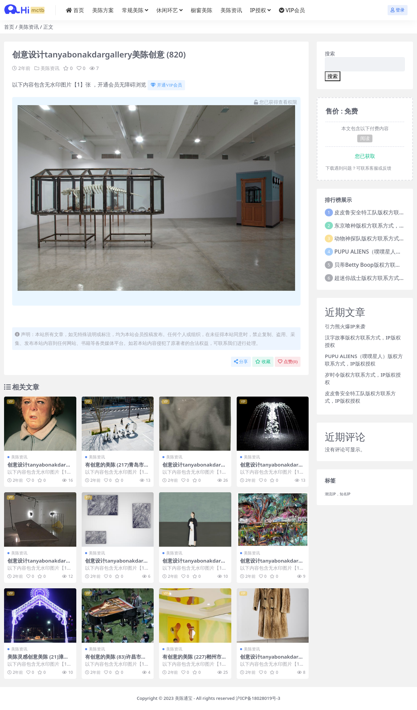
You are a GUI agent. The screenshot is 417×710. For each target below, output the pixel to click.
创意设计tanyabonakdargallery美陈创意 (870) (272, 659)
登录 (398, 10)
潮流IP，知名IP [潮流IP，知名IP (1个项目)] (337, 494)
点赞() (287, 361)
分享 (241, 361)
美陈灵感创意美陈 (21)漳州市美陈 (38, 659)
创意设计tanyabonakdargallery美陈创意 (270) (272, 563)
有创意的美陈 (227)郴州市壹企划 (194, 659)
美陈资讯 (29, 26)
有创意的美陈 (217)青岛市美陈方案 (117, 467)
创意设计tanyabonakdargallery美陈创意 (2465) (194, 563)
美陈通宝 (183, 698)
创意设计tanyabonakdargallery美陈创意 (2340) (117, 563)
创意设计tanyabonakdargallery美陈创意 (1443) (39, 563)
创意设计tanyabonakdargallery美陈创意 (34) (194, 467)
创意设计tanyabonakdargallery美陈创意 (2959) (272, 467)
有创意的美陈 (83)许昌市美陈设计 (115, 659)
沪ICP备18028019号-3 (258, 698)
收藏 (262, 361)
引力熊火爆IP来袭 (345, 326)
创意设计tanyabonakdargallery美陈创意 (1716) (39, 467)
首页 (9, 26)
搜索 (330, 53)
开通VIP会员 (166, 85)
